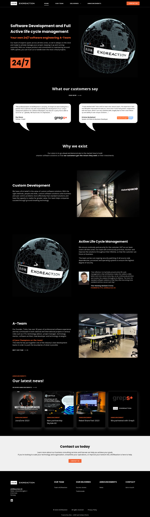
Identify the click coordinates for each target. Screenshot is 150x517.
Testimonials (80, 491)
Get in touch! (130, 487)
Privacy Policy (92, 510)
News (101, 487)
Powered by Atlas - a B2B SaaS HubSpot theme (75, 515)
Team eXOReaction (60, 487)
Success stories (81, 487)
